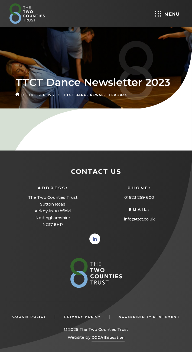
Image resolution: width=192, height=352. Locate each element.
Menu (167, 14)
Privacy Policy (82, 317)
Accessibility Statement (149, 317)
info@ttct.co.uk (139, 219)
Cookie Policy (29, 317)
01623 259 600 (139, 197)
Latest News (41, 95)
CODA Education (108, 338)
